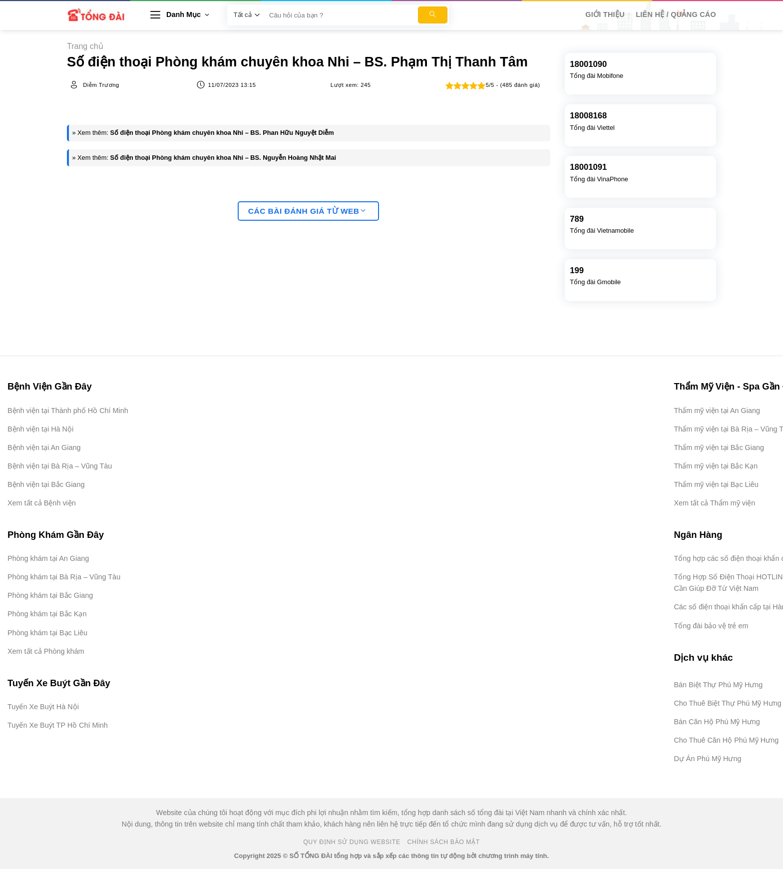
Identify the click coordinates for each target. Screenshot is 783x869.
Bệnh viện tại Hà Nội (40, 429)
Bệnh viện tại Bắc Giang (45, 484)
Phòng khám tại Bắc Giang (50, 595)
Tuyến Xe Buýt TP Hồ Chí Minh (57, 725)
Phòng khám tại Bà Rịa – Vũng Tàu (63, 577)
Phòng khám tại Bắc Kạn (46, 614)
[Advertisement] (733, 719)
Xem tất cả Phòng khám (45, 651)
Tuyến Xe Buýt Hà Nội (43, 707)
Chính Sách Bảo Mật (443, 842)
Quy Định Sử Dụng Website (351, 842)
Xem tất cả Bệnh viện (41, 503)
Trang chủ (85, 46)
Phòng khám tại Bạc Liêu (47, 633)
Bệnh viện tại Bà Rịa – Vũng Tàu (59, 466)
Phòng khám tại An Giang (48, 558)
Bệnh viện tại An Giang (43, 447)
